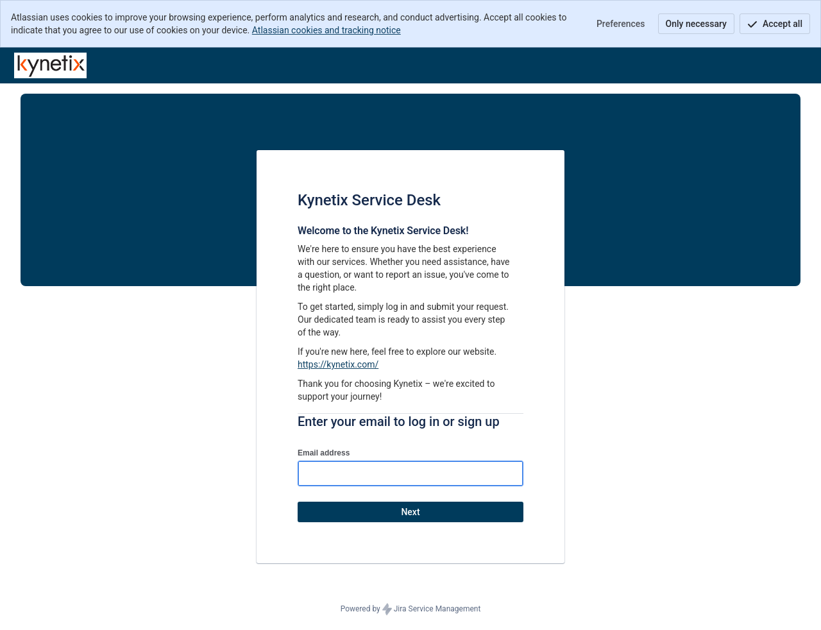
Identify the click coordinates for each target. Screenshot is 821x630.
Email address (324, 452)
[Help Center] (50, 65)
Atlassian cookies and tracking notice (326, 30)
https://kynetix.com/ (338, 364)
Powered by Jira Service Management (411, 609)
